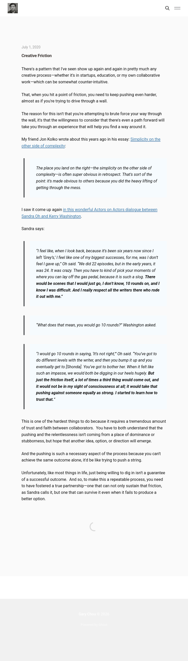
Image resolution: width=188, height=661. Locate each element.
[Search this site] (167, 8)
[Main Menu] (177, 8)
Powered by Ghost (94, 625)
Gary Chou (87, 614)
